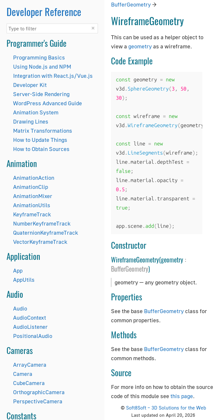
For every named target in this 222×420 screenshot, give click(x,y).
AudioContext (29, 317)
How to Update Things (40, 139)
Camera (22, 373)
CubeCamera (29, 382)
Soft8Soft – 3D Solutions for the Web (166, 408)
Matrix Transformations (42, 130)
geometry (140, 46)
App (18, 270)
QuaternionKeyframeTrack (45, 232)
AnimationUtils (31, 205)
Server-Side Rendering (41, 94)
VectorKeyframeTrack (40, 241)
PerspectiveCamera (37, 401)
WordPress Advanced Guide (47, 103)
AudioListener (30, 326)
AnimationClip (30, 186)
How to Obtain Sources (41, 148)
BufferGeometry (131, 4)
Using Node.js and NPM (42, 66)
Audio (20, 308)
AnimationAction (33, 177)
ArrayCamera (29, 364)
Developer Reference (44, 11)
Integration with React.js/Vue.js (53, 75)
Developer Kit (30, 84)
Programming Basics (39, 57)
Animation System (35, 112)
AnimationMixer (32, 196)
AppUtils (24, 279)
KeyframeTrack (32, 214)
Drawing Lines (30, 121)
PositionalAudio (32, 335)
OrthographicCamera (39, 392)
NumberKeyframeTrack (42, 223)
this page (181, 396)
